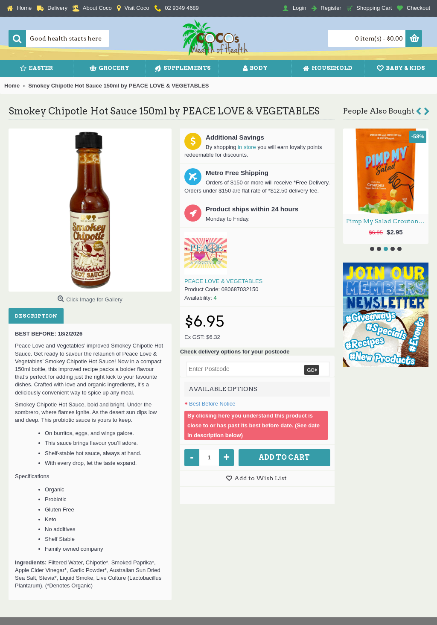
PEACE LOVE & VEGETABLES (223, 281)
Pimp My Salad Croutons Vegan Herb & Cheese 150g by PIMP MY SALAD (387, 221)
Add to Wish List (260, 478)
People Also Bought (378, 111)
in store (247, 147)
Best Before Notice (212, 403)
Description (36, 315)
